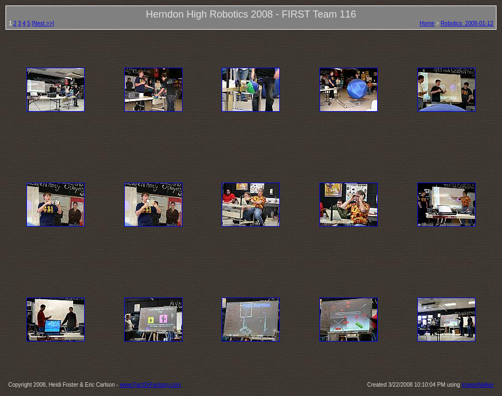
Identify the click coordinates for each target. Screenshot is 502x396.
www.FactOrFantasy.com (150, 385)
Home (427, 23)
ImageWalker (477, 385)
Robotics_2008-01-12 (466, 23)
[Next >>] (43, 23)
